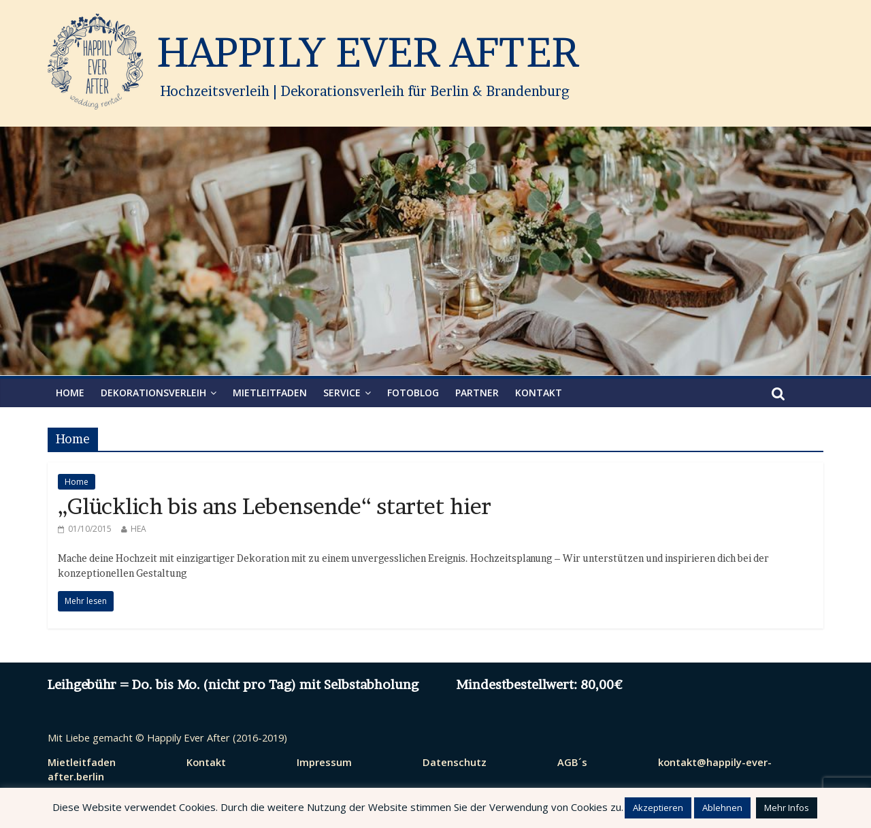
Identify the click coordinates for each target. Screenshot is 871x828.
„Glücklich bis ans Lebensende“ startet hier (274, 506)
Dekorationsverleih (153, 392)
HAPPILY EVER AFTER (367, 52)
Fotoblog (413, 392)
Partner (477, 392)
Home (76, 482)
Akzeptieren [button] (658, 807)
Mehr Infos (786, 807)
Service (342, 392)
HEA (138, 529)
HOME (70, 392)
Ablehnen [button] (722, 807)
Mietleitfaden (270, 392)
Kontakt (538, 392)
